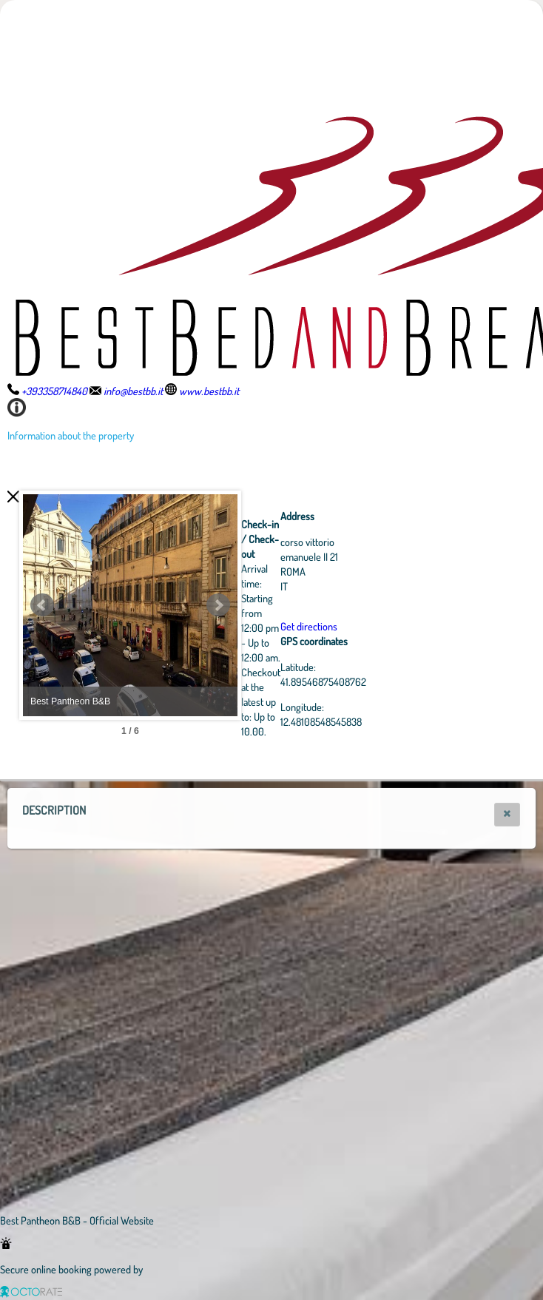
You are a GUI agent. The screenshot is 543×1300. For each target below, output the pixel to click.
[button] (507, 814)
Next (299, 605)
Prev (42, 605)
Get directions (390, 626)
